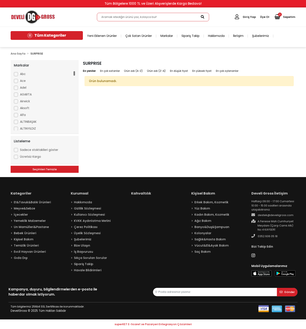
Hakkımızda (216, 36)
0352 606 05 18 (264, 236)
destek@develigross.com (272, 215)
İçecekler (21, 214)
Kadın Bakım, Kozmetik (211, 214)
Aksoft (24, 108)
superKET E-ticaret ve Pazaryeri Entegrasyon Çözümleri (153, 324)
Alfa (23, 115)
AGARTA (26, 94)
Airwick (25, 101)
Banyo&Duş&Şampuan (211, 227)
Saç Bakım (202, 252)
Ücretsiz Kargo (30, 156)
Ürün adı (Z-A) (156, 71)
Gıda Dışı (21, 258)
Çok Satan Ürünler (138, 36)
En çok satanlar (110, 71)
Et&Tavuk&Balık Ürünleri (32, 202)
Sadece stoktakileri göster (39, 150)
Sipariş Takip (190, 36)
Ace (23, 81)
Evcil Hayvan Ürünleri (30, 252)
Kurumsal (79, 193)
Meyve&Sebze (24, 208)
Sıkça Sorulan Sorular (90, 258)
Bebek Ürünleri (25, 233)
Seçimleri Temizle (45, 169)
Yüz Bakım (202, 208)
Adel (23, 87)
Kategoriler (21, 193)
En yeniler (89, 71)
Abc (23, 74)
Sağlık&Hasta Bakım (210, 239)
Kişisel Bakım (23, 239)
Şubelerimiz (260, 36)
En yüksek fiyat (202, 71)
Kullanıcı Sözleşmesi (89, 214)
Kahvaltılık (141, 193)
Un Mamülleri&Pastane (31, 227)
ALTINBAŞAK (28, 122)
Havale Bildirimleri (87, 270)
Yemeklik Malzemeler (30, 221)
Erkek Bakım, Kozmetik (211, 202)
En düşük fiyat (179, 71)
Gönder (287, 292)
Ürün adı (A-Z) (133, 71)
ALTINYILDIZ (28, 128)
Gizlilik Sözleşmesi (87, 208)
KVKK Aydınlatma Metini (92, 221)
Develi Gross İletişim (269, 193)
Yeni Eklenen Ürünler (102, 36)
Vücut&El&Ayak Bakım (211, 245)
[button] (285, 17)
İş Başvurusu (83, 252)
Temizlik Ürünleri (26, 245)
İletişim (238, 36)
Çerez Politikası (86, 227)
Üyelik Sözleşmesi (87, 233)
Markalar (166, 36)
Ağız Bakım (202, 221)
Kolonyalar (202, 233)
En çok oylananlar (227, 71)
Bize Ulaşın (82, 245)
